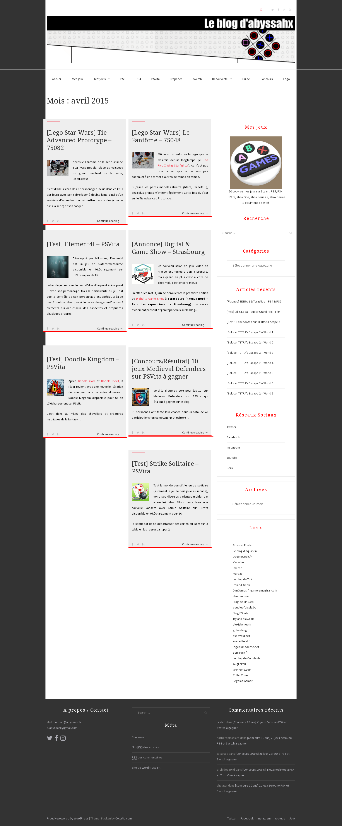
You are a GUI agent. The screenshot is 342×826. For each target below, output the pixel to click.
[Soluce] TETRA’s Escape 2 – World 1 (250, 332)
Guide (246, 79)
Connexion (138, 737)
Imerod (237, 568)
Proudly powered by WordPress (68, 818)
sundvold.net (241, 636)
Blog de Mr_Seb (243, 602)
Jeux (230, 468)
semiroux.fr (240, 652)
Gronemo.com (242, 669)
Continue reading (110, 221)
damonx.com (241, 596)
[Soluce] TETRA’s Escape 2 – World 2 (250, 342)
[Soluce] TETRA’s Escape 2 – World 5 (250, 373)
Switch (197, 79)
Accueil (57, 79)
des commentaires (147, 757)
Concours (266, 79)
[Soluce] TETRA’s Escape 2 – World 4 (250, 363)
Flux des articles (145, 747)
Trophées (176, 79)
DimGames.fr (241, 590)
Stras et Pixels (242, 545)
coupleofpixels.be (244, 607)
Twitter (231, 427)
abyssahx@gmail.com (63, 728)
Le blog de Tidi (242, 579)
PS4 (138, 79)
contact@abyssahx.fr (67, 722)
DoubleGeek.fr (242, 557)
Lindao (221, 722)
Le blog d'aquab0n (245, 551)
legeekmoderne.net (246, 647)
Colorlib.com (123, 818)
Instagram (233, 447)
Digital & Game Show (150, 299)
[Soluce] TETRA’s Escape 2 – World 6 (250, 383)
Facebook (233, 437)
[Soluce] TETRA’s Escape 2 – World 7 (250, 393)
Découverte (220, 79)
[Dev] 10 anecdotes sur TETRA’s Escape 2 (253, 322)
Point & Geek (241, 585)
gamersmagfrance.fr (263, 590)
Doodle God (86, 381)
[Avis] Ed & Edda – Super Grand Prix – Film (253, 312)
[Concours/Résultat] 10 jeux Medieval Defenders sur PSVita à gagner (169, 369)
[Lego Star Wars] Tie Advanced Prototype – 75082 (79, 140)
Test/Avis (100, 79)
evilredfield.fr (242, 641)
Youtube (232, 458)
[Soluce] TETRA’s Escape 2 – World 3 (250, 353)
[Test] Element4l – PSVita (83, 244)
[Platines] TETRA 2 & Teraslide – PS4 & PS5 (254, 301)
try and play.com (244, 619)
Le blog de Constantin (247, 658)
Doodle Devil (110, 381)
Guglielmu (239, 664)
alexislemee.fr (242, 624)
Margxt (237, 574)
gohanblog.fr (241, 630)
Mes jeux (77, 79)
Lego (286, 79)
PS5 (122, 79)
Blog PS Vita (240, 613)
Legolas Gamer (243, 681)
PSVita (155, 79)
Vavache (238, 562)
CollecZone (240, 675)
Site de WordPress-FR (146, 768)
